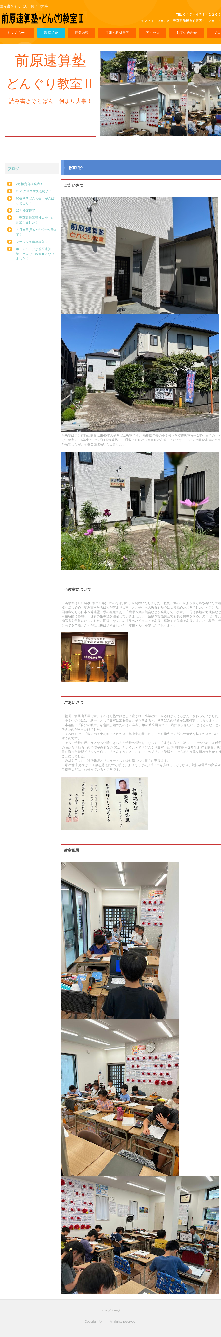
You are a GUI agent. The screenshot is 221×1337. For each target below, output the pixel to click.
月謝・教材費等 (117, 33)
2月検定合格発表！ (29, 184)
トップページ (17, 33)
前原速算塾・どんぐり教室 (43, 21)
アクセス (153, 33)
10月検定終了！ (27, 210)
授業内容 (81, 33)
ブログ (13, 169)
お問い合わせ (186, 33)
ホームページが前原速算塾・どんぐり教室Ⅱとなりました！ (35, 253)
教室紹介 (51, 33)
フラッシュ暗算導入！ (32, 242)
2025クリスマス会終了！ (34, 191)
